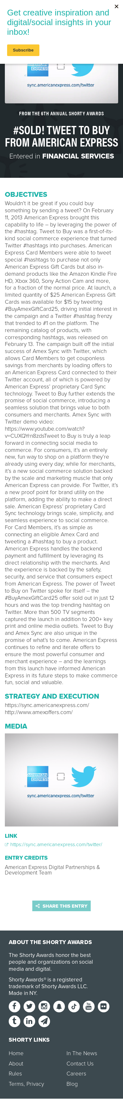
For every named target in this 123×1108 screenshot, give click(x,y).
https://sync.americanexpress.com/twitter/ (53, 844)
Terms (16, 1084)
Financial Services (78, 156)
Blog (72, 1084)
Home (16, 1053)
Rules (15, 1073)
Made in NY (22, 993)
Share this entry (61, 906)
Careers (76, 1073)
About (16, 1063)
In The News (82, 1053)
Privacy (35, 1084)
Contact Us (80, 1063)
